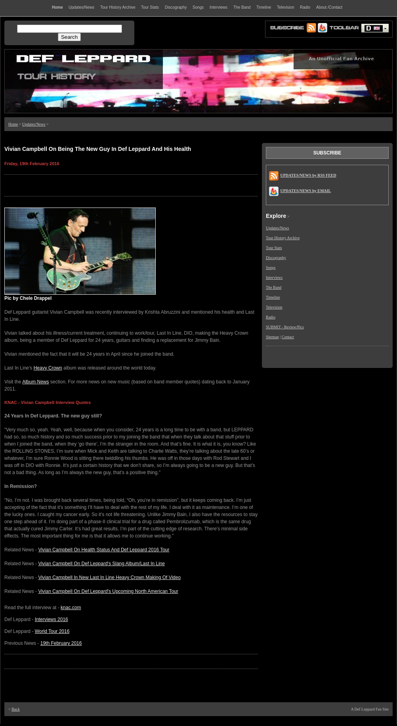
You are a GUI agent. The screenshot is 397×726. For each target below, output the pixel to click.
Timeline (273, 297)
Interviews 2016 (51, 619)
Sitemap (272, 337)
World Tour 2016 (52, 631)
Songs (270, 267)
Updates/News (33, 124)
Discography (276, 257)
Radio (270, 317)
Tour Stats (274, 248)
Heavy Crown (48, 368)
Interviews (274, 277)
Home (13, 124)
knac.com (71, 607)
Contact (288, 337)
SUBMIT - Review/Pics (285, 327)
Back (15, 709)
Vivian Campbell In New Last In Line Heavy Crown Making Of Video (109, 577)
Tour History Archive (283, 238)
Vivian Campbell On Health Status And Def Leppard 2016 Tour (103, 550)
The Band (273, 287)
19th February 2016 (61, 643)
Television (274, 307)
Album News (35, 382)
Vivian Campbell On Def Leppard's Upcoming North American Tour (108, 591)
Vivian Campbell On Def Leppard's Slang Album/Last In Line (101, 563)
